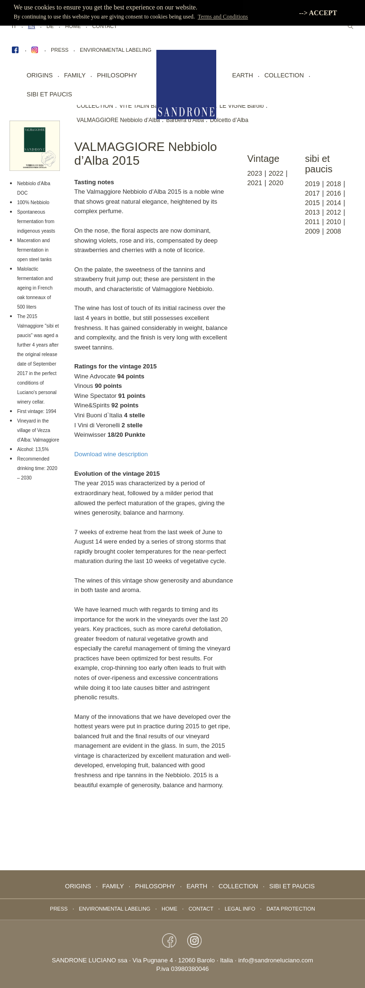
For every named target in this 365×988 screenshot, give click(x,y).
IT (14, 26)
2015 (312, 203)
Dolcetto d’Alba (229, 120)
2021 (254, 183)
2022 (276, 173)
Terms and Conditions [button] (223, 16)
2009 (312, 231)
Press (59, 50)
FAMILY (75, 75)
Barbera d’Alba (184, 120)
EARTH (242, 75)
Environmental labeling (115, 50)
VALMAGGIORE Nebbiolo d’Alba (118, 120)
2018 (333, 184)
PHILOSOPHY (117, 75)
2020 (276, 183)
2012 (333, 212)
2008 (333, 231)
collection (284, 75)
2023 (254, 173)
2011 (312, 222)
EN (31, 26)
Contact (104, 26)
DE (50, 26)
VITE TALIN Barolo (143, 106)
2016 (333, 193)
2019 (312, 184)
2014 (333, 203)
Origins (40, 75)
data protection (291, 909)
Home (73, 26)
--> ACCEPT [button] (318, 13)
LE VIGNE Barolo (242, 106)
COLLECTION (95, 106)
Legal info (240, 909)
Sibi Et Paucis (49, 94)
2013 (312, 212)
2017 (312, 193)
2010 (333, 222)
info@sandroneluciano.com (275, 960)
